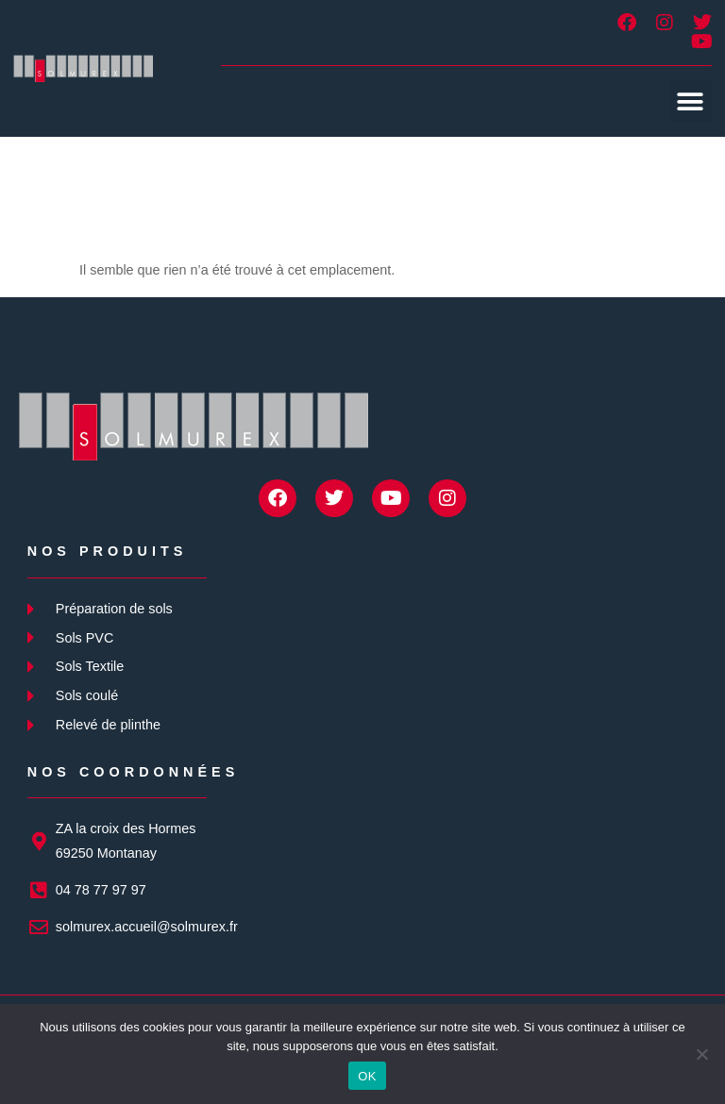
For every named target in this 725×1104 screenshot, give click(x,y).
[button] (690, 101)
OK (367, 1076)
